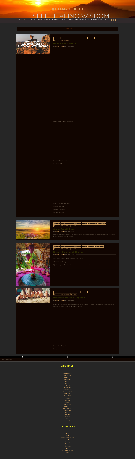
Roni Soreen (79, 457)
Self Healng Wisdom (61, 40)
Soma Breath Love (64, 249)
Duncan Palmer (59, 46)
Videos (33, 19)
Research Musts (56, 19)
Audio (67, 433)
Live (105, 19)
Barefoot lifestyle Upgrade (69, 359)
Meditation (92, 244)
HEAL (84, 38)
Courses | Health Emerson (95, 19)
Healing (91, 38)
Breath (56, 38)
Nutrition (39, 19)
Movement (47, 19)
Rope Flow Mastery (64, 43)
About (64, 19)
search (20, 19)
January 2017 (67, 421)
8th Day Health (67, 9)
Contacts (70, 19)
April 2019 (67, 418)
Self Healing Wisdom (80, 19)
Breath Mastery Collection (68, 293)
